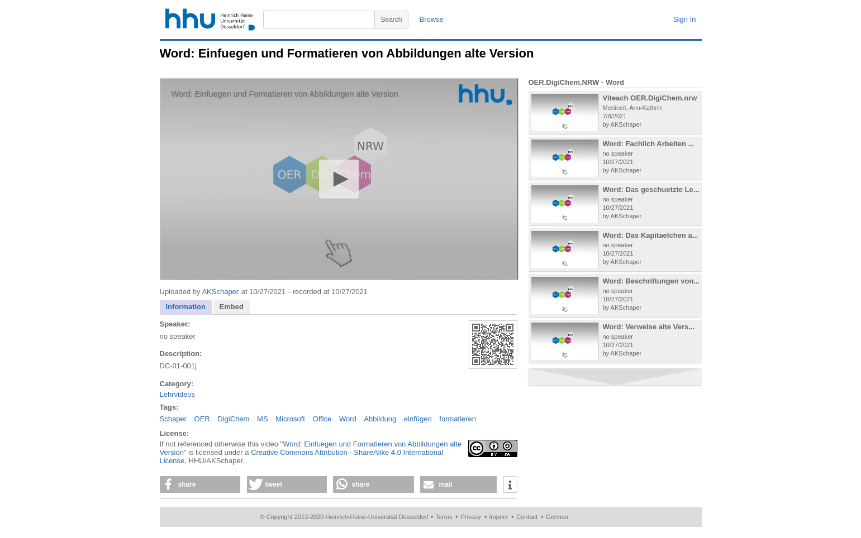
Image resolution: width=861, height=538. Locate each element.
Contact (526, 516)
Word (347, 419)
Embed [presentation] (232, 306)
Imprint (498, 516)
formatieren (457, 419)
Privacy (470, 516)
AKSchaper (220, 291)
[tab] (186, 307)
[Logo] (485, 94)
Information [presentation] (186, 306)
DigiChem (233, 419)
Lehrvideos (178, 394)
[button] (338, 178)
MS (262, 419)
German (557, 516)
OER (202, 419)
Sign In (684, 19)
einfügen (418, 419)
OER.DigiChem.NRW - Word (576, 82)
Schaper (173, 419)
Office (322, 419)
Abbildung (380, 419)
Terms (444, 516)
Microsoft (290, 419)
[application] (339, 179)
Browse (432, 19)
